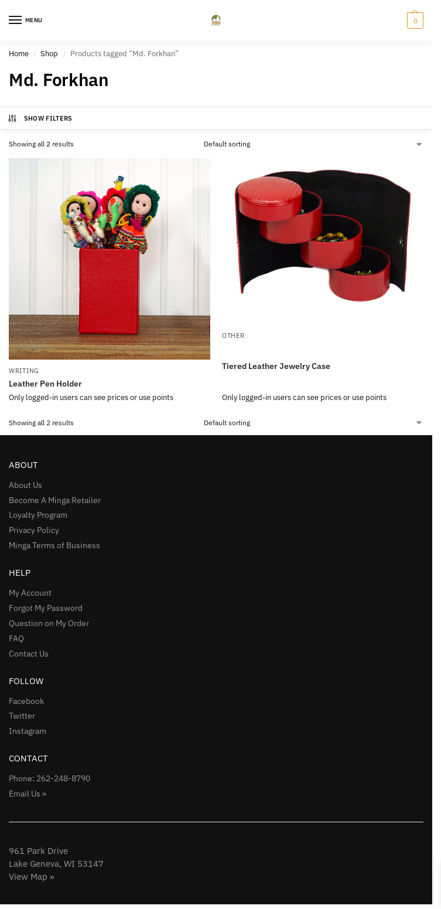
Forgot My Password (46, 608)
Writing (24, 371)
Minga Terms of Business (54, 545)
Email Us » (27, 793)
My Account (30, 592)
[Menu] (26, 20)
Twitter (22, 715)
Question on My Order (49, 623)
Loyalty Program (38, 515)
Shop (49, 54)
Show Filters (40, 118)
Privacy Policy (34, 530)
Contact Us (29, 653)
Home (19, 54)
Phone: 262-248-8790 (49, 778)
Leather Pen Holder (45, 383)
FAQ (16, 638)
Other (233, 336)
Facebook (26, 701)
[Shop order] (314, 144)
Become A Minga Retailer (55, 500)
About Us (25, 485)
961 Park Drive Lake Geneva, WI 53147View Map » (56, 863)
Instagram (27, 731)
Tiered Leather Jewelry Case (276, 366)
